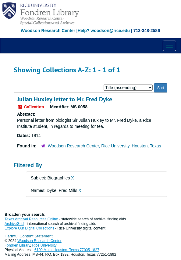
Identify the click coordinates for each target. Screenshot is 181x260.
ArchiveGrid (14, 224)
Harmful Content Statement (29, 236)
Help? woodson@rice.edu (103, 30)
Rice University (44, 245)
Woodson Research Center (48, 30)
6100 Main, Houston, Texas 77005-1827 (66, 250)
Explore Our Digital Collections (29, 228)
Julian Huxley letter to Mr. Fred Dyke (64, 99)
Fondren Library (17, 245)
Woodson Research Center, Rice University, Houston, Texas (104, 145)
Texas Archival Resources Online (31, 219)
